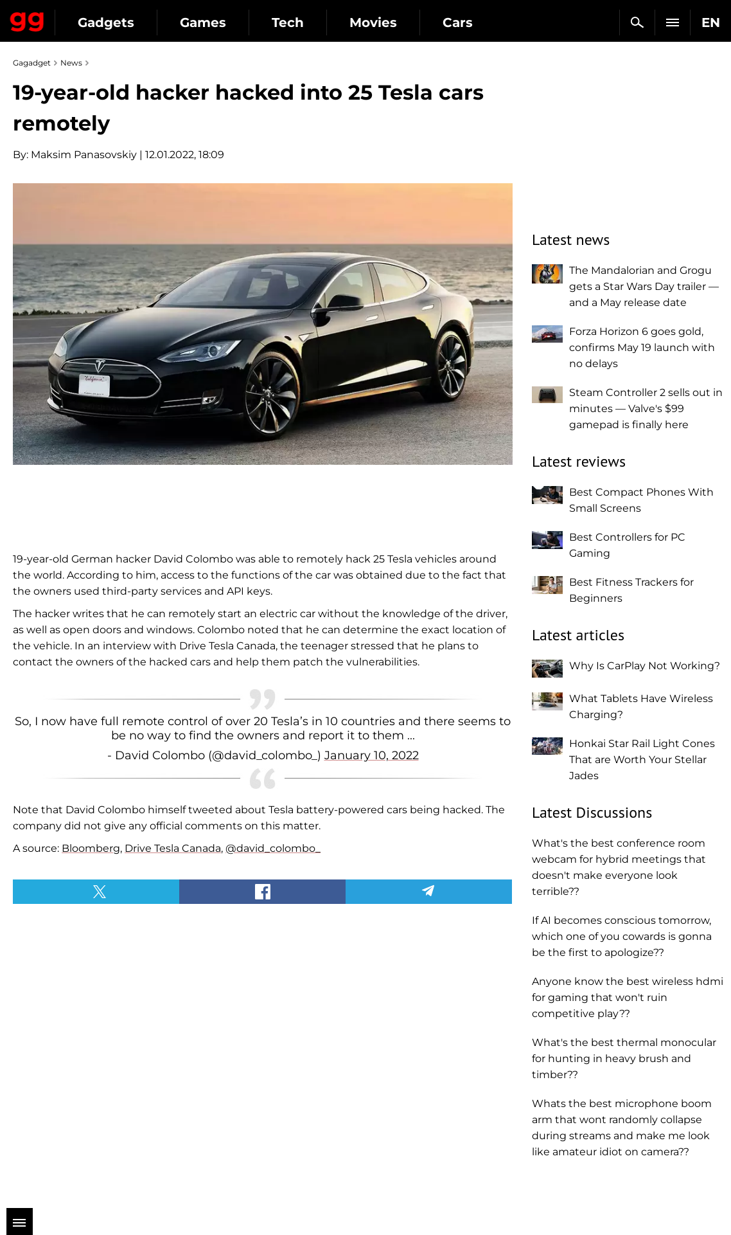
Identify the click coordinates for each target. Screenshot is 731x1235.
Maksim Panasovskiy (84, 155)
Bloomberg (91, 848)
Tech (288, 22)
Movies (373, 22)
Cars (458, 22)
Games (203, 22)
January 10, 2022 (371, 755)
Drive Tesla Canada (173, 848)
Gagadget (27, 19)
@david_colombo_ (273, 848)
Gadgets (106, 22)
